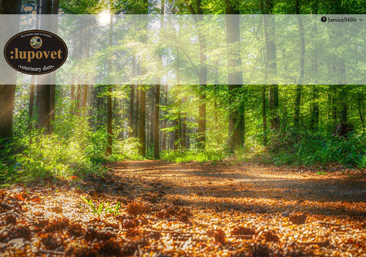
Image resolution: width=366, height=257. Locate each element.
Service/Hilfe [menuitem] (339, 19)
